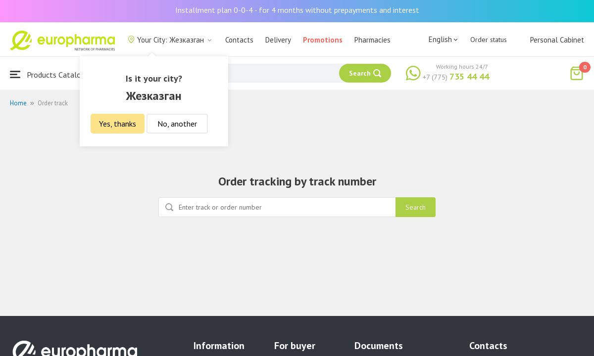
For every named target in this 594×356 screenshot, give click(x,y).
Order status (488, 39)
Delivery (278, 39)
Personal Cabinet (557, 39)
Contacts (239, 39)
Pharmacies (372, 39)
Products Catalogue (51, 74)
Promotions (323, 39)
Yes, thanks (117, 124)
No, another (177, 124)
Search (415, 207)
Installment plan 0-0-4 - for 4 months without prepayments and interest (297, 10)
